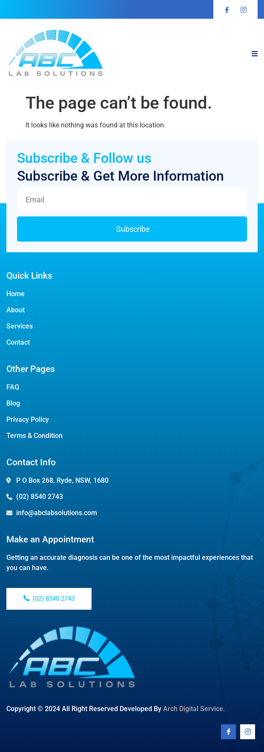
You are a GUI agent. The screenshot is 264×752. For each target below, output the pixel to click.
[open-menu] (255, 54)
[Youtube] (247, 731)
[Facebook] (228, 731)
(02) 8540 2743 (49, 598)
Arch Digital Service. (194, 709)
